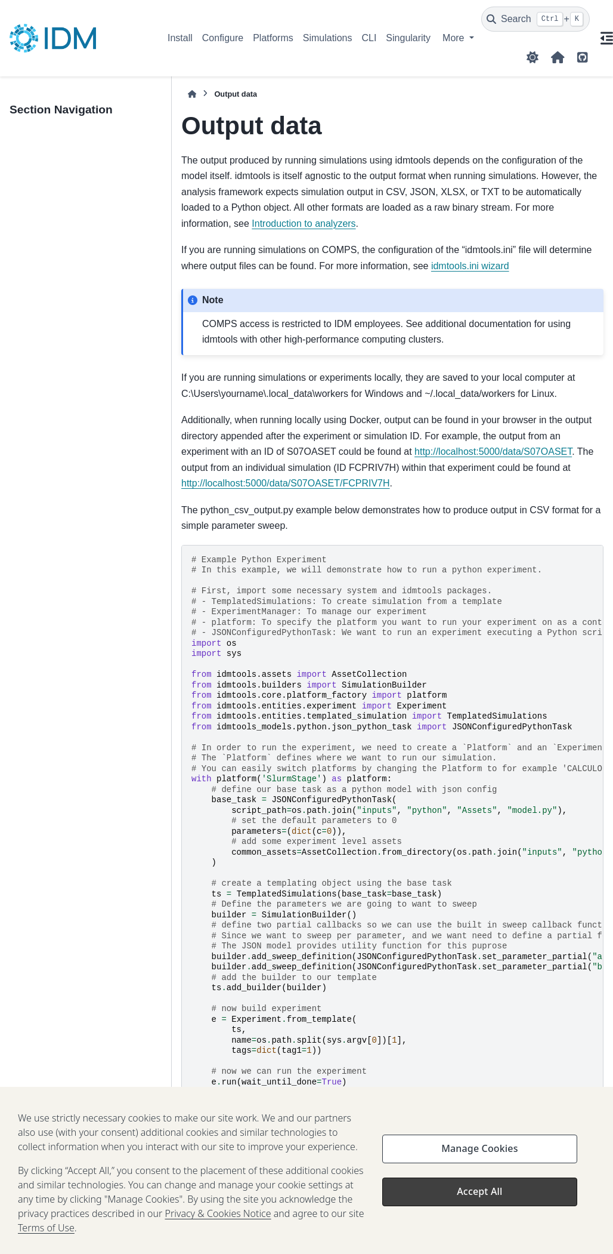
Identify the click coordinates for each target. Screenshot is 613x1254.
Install (180, 38)
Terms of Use (46, 1238)
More (454, 38)
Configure (222, 38)
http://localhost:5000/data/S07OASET (493, 451)
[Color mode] (532, 57)
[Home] (192, 94)
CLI (368, 38)
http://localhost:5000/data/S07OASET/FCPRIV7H (285, 483)
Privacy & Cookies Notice (218, 1224)
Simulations (327, 38)
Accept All (479, 1202)
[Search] (535, 19)
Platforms (273, 38)
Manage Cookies (479, 1159)
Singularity (408, 38)
